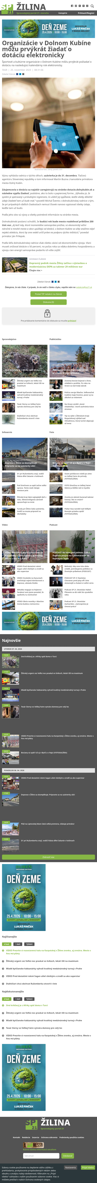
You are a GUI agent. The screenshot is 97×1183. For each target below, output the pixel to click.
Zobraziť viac (48, 857)
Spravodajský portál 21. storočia (33, 13)
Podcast (53, 524)
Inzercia (35, 1137)
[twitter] (20, 74)
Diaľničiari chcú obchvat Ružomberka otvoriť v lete (31, 983)
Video (5, 524)
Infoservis (7, 432)
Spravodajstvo (9, 339)
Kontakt (16, 1137)
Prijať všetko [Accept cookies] (88, 1167)
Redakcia (26, 1137)
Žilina (31, 6)
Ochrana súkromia (49, 1137)
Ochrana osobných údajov (37, 1179)
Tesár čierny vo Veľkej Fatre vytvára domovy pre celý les (34, 1028)
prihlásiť (72, 320)
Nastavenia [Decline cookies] (70, 1167)
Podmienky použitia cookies (71, 1137)
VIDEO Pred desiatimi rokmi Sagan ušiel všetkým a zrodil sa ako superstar (43, 976)
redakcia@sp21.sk (84, 287)
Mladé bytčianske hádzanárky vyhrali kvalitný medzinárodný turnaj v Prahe (44, 968)
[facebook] (17, 74)
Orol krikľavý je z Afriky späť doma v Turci (27, 1005)
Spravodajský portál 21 (52, 1128)
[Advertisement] (48, 724)
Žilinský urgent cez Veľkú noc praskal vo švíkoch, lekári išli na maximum (42, 961)
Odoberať (67, 1155)
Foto (52, 432)
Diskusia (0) (48, 302)
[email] (23, 74)
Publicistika (55, 339)
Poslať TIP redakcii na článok (48, 294)
